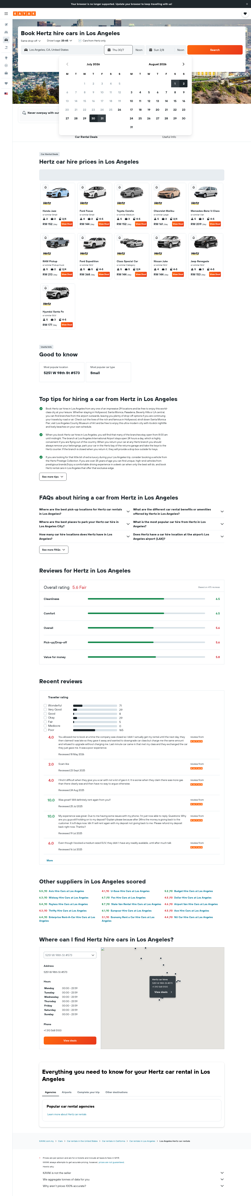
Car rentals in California (113, 1141)
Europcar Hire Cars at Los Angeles (127, 910)
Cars (60, 1141)
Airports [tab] (67, 1092)
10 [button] (102, 92)
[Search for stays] (6, 32)
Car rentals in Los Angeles (142, 1141)
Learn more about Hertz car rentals (66, 1114)
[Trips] (6, 83)
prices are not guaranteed (111, 1162)
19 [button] (119, 101)
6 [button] (67, 92)
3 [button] (102, 83)
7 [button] (76, 92)
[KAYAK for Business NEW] (6, 73)
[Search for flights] (6, 24)
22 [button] (84, 109)
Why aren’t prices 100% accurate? (133, 1186)
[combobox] (31, 41)
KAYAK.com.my (46, 1141)
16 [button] (93, 101)
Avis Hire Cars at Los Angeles (61, 891)
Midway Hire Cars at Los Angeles (63, 897)
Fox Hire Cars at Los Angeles (124, 897)
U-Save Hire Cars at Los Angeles (126, 891)
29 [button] (84, 118)
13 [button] (67, 101)
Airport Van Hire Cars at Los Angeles (191, 904)
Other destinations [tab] (116, 1092)
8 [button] (84, 92)
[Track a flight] (6, 65)
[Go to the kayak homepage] (24, 13)
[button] (247, 4)
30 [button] (93, 118)
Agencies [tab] (50, 1092)
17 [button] (102, 101)
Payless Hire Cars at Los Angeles (63, 904)
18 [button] (110, 101)
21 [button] (76, 109)
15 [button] (84, 101)
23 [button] (93, 109)
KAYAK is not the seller (133, 1173)
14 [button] (76, 101)
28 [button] (75, 118)
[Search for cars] (6, 39)
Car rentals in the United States (82, 1141)
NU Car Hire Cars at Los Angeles (189, 917)
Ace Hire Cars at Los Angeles (187, 910)
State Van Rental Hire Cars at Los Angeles (131, 904)
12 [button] (119, 92)
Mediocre (54, 725)
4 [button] (111, 83)
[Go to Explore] (6, 57)
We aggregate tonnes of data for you (133, 1179)
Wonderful (55, 705)
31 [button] (102, 118)
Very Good (55, 709)
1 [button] (84, 83)
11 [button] (111, 92)
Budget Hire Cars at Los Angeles (189, 891)
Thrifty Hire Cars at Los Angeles (63, 910)
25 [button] (110, 109)
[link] (70, 1041)
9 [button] (93, 92)
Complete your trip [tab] (88, 1092)
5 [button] (119, 83)
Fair (50, 721)
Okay (51, 717)
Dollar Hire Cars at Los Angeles (188, 897)
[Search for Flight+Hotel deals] (6, 47)
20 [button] (67, 109)
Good (51, 713)
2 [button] (93, 83)
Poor (51, 730)
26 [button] (119, 109)
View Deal (67, 223)
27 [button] (67, 118)
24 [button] (102, 109)
